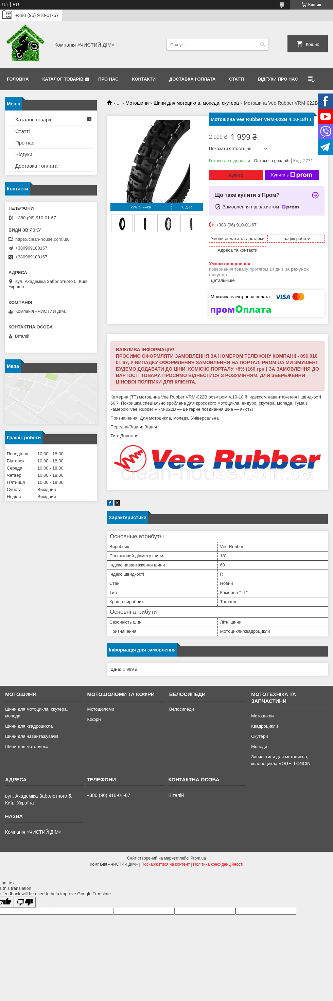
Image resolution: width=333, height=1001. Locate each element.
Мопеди (259, 746)
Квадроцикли (264, 726)
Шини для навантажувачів (31, 736)
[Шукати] (262, 45)
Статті (236, 79)
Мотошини (137, 103)
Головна (18, 79)
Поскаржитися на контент (165, 864)
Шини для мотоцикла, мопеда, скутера (196, 103)
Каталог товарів (62, 79)
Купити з (291, 175)
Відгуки (23, 154)
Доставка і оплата (192, 79)
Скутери (259, 736)
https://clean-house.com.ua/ (42, 239)
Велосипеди (181, 709)
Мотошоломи (100, 709)
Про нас (108, 79)
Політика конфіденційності (218, 864)
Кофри (94, 719)
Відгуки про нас (278, 79)
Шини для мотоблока (26, 746)
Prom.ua (198, 858)
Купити (236, 175)
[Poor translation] (25, 902)
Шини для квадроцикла (29, 726)
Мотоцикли (262, 715)
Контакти (144, 79)
